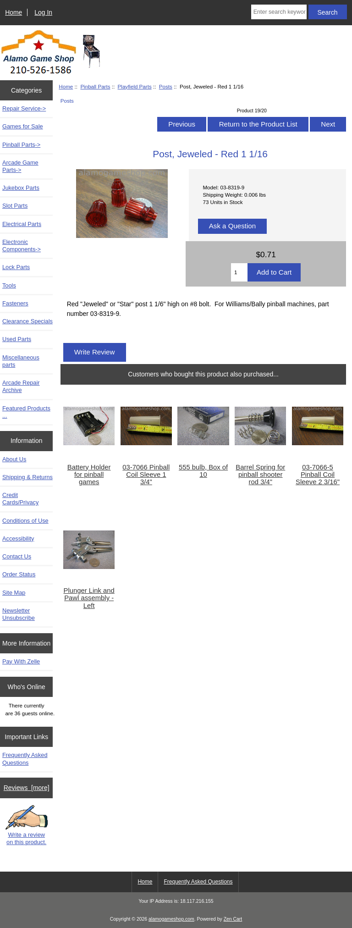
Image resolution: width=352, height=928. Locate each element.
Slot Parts (15, 205)
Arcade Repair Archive (21, 386)
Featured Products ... (26, 412)
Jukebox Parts (20, 187)
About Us (14, 459)
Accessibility (18, 538)
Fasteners (15, 303)
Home (13, 12)
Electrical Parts (21, 224)
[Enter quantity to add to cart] (239, 272)
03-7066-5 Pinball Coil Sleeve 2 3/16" (318, 475)
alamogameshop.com (171, 919)
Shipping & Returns (27, 477)
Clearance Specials (27, 321)
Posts (165, 86)
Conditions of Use (25, 520)
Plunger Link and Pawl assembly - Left (89, 598)
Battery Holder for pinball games (89, 475)
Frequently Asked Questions (25, 758)
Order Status (18, 574)
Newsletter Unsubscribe (18, 614)
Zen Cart (233, 919)
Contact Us (16, 556)
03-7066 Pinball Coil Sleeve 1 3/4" (146, 475)
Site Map (13, 592)
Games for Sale (22, 126)
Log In (43, 12)
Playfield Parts (135, 86)
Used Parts (16, 339)
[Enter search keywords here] (279, 12)
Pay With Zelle (21, 661)
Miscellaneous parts (20, 361)
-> (21, 144)
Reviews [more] (27, 787)
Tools (9, 285)
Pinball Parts (95, 86)
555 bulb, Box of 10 (203, 471)
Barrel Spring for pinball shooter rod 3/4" (260, 475)
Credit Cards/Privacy (20, 499)
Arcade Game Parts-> (20, 166)
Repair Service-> (24, 108)
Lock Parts (16, 267)
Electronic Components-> (21, 245)
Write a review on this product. (27, 825)
